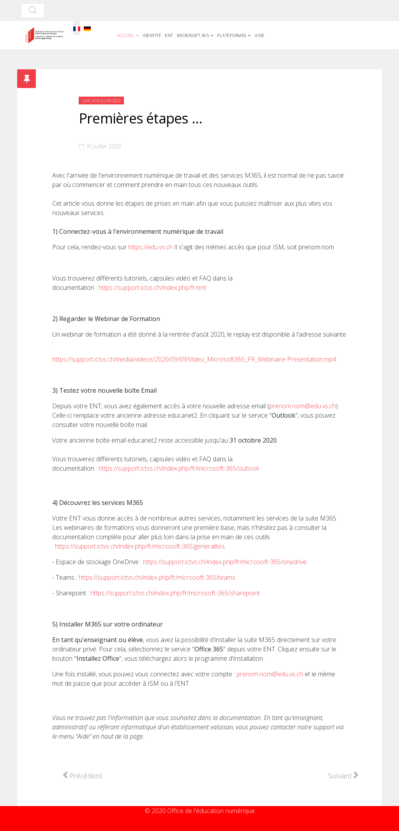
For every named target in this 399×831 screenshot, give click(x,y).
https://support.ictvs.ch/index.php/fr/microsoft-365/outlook (179, 468)
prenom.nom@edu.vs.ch (302, 406)
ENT (169, 35)
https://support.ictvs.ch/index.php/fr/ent (152, 287)
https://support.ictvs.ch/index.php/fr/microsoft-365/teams (157, 577)
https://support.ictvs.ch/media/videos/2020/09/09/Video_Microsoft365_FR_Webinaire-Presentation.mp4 (194, 359)
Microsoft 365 (193, 35)
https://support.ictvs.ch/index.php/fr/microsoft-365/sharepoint (175, 593)
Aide (260, 35)
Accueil (126, 35)
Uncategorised (101, 100)
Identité (152, 35)
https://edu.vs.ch (150, 247)
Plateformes (232, 35)
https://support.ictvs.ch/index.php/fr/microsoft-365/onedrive (225, 562)
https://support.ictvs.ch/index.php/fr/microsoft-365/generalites (140, 546)
